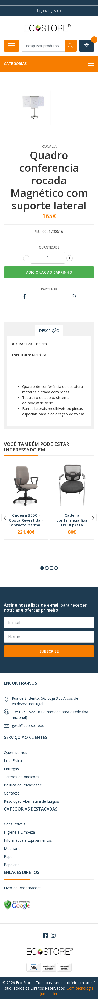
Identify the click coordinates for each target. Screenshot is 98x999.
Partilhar (49, 289)
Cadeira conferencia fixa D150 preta (72, 519)
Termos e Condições (21, 776)
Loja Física (13, 760)
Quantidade (49, 247)
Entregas (11, 768)
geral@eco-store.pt (28, 725)
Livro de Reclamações (22, 887)
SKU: (38, 231)
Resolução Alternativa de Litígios (31, 801)
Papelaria (12, 864)
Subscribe (49, 651)
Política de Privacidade (23, 784)
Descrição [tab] (49, 330)
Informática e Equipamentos (28, 840)
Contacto (12, 793)
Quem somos (15, 752)
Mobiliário (12, 848)
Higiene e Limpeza (19, 832)
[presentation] (5, 517)
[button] (42, 568)
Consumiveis (14, 824)
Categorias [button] (49, 64)
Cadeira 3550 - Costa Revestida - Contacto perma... (25, 519)
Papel (8, 856)
